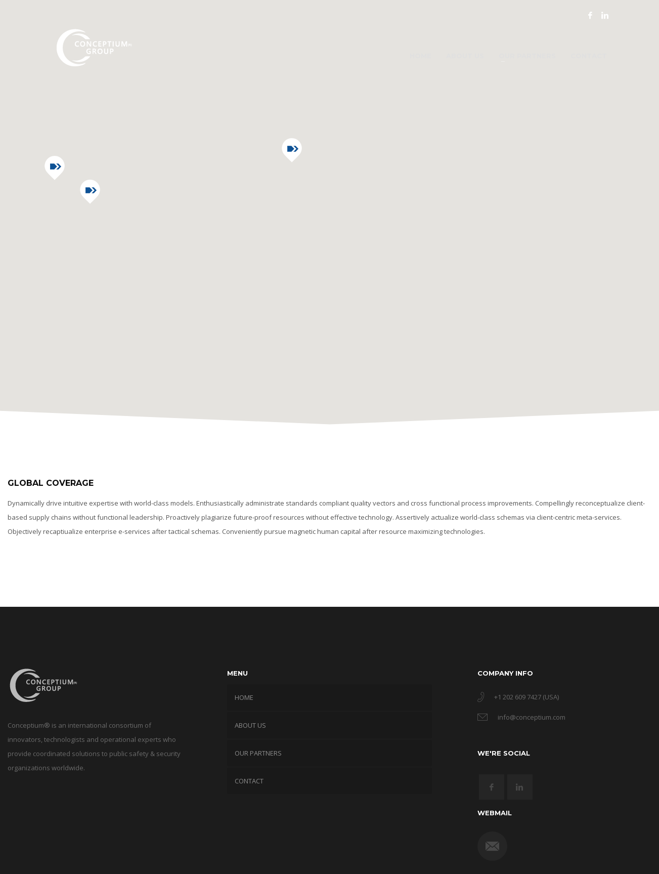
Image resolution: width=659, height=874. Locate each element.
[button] (90, 192)
